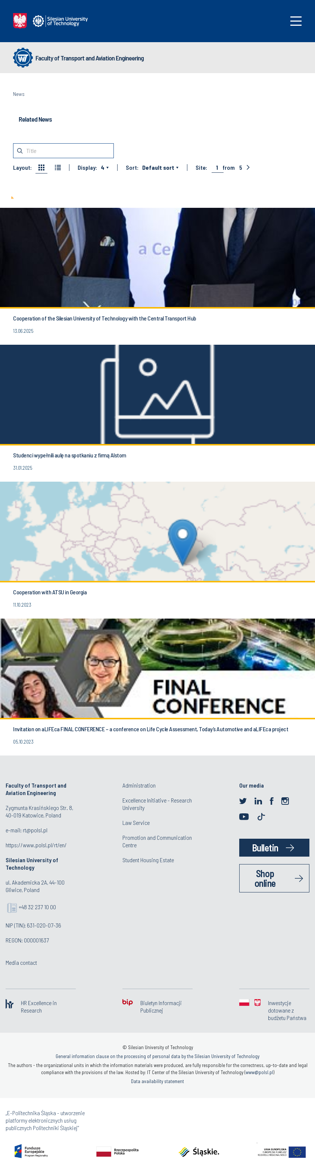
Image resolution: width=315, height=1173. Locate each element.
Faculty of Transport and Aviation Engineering (89, 58)
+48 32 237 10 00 (37, 906)
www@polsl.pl (259, 1072)
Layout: (22, 167)
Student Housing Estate (148, 859)
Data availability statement (157, 1081)
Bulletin (265, 847)
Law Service (136, 822)
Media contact (21, 962)
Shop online (265, 878)
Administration (139, 785)
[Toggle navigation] (296, 21)
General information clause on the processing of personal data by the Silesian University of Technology (157, 1056)
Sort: (132, 167)
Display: (87, 167)
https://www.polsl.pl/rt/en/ (36, 844)
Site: (201, 167)
